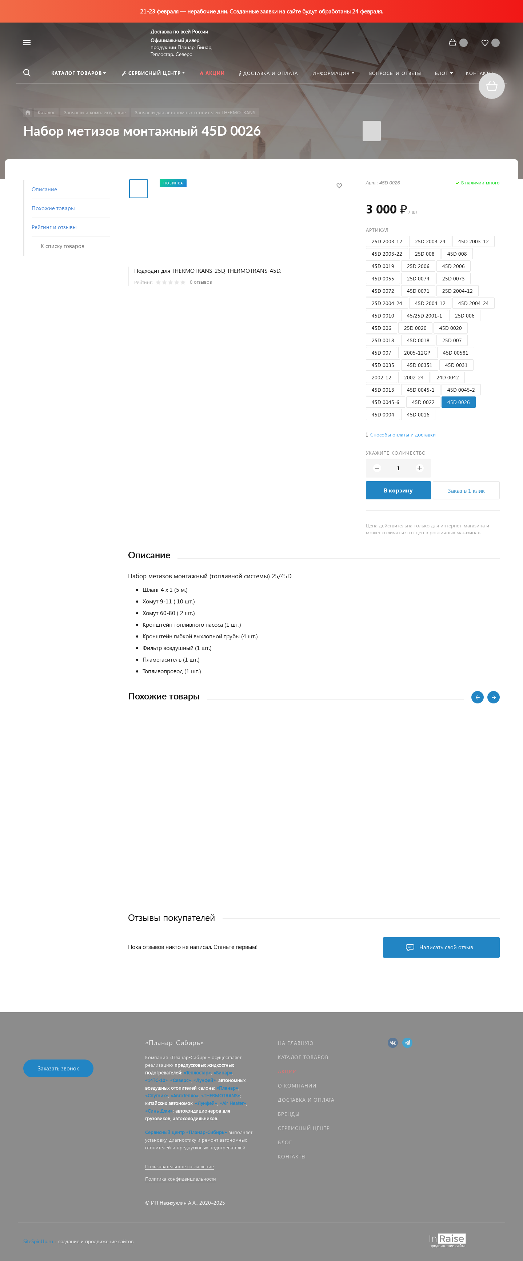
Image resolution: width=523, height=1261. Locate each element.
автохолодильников (195, 1118)
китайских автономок (168, 1103)
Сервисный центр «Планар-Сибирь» (186, 1132)
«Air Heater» (233, 1103)
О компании (297, 1085)
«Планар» (227, 1088)
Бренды (289, 1113)
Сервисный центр (304, 1128)
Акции (287, 1071)
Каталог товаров (303, 1057)
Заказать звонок (58, 1068)
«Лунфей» (204, 1080)
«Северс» (180, 1080)
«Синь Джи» (159, 1111)
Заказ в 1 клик (466, 490)
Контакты (292, 1156)
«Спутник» (156, 1095)
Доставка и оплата (306, 1099)
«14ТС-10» (156, 1080)
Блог (285, 1142)
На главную (296, 1042)
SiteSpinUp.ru (38, 1241)
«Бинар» (222, 1072)
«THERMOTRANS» (220, 1095)
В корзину (398, 490)
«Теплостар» (197, 1072)
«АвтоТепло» (185, 1095)
